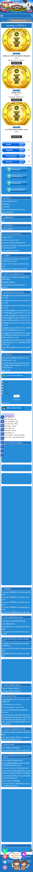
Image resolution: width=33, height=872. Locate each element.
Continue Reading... (16, 63)
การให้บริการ (16, 53)
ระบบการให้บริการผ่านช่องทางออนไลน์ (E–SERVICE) (16, 129)
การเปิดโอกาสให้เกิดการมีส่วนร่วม (11, 691)
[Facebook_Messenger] (5, 862)
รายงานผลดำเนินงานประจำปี (10, 250)
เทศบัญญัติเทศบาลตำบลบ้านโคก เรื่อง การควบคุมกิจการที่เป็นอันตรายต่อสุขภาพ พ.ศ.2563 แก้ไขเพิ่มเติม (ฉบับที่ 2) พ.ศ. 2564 (16, 335)
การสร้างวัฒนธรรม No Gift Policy (12, 704)
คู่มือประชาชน (6, 370)
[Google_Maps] (5, 856)
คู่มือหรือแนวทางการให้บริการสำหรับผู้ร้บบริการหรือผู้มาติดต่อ (16, 56)
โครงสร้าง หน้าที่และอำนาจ (10, 201)
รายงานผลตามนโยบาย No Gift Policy (13, 707)
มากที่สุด (6, 382)
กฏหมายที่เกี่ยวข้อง (7, 212)
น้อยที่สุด (6, 393)
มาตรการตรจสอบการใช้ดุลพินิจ (11, 781)
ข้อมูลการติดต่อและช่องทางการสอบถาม (13, 209)
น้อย (5, 391)
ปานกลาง (6, 388)
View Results (16, 399)
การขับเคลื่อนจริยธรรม (8, 624)
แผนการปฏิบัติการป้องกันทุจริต (11, 748)
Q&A (3, 221)
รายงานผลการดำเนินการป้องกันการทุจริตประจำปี (16, 751)
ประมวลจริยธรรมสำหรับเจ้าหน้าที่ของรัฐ (13, 621)
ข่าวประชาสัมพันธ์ (7, 229)
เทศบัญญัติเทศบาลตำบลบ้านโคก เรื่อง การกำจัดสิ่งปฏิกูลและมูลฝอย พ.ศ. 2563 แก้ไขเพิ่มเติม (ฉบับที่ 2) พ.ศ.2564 (16, 342)
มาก (5, 385)
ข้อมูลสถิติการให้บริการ (16, 93)
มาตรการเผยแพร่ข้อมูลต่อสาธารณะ (12, 760)
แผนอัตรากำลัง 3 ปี (7, 237)
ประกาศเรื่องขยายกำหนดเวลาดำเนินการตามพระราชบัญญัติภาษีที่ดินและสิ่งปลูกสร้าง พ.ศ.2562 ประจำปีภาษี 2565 (16, 365)
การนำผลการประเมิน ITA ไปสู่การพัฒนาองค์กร (15, 768)
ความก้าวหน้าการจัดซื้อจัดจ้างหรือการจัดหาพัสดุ (15, 612)
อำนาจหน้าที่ (5, 207)
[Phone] (5, 851)
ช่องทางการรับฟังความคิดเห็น (10, 688)
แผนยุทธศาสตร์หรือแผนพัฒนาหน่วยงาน (13, 243)
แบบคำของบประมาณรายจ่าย (10, 240)
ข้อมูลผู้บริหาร (6, 204)
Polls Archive (6, 403)
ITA (2, 429)
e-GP (2, 433)
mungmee (16, 58)
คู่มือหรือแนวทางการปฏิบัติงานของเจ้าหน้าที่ (14, 269)
